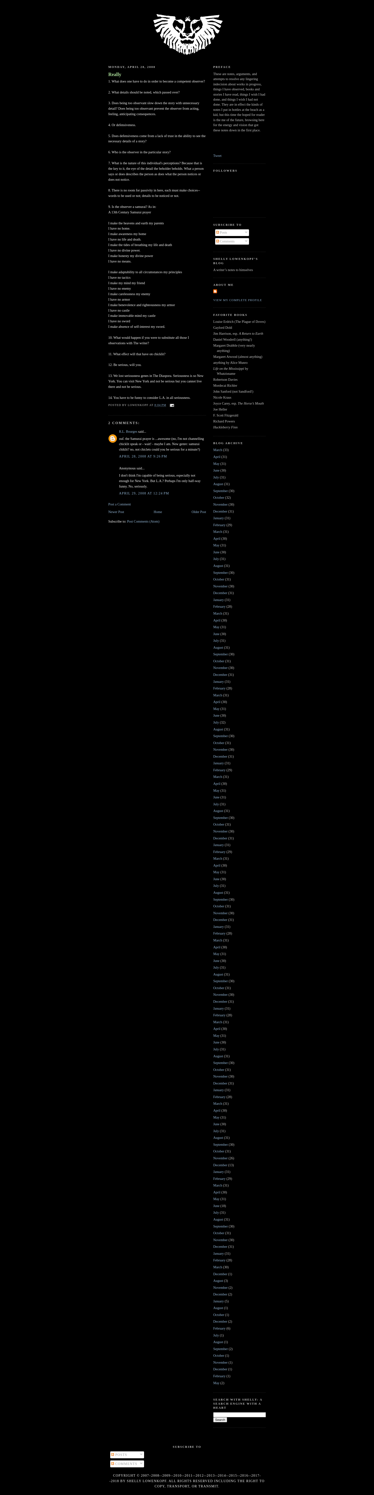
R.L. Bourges (128, 431)
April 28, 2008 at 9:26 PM (143, 456)
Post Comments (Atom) (143, 521)
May (216, 464)
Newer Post (116, 512)
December (220, 511)
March (217, 450)
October (218, 497)
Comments (225, 241)
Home (158, 512)
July (216, 477)
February (219, 525)
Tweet (217, 156)
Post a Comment (119, 504)
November (220, 504)
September (220, 491)
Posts (221, 232)
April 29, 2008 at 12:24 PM (144, 493)
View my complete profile (237, 300)
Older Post (199, 512)
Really (114, 74)
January (218, 518)
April (216, 457)
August (218, 484)
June (216, 470)
